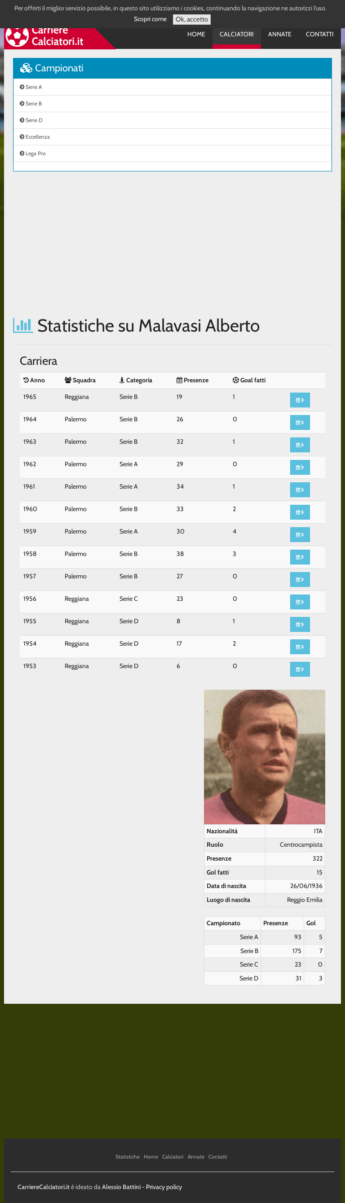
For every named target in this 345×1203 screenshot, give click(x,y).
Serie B (31, 103)
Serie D (31, 120)
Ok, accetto (192, 19)
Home (196, 34)
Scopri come (150, 19)
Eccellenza (35, 136)
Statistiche (127, 1156)
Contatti (320, 34)
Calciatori (237, 34)
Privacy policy (164, 1187)
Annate (280, 34)
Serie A (31, 86)
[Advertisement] (172, 243)
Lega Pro (33, 153)
